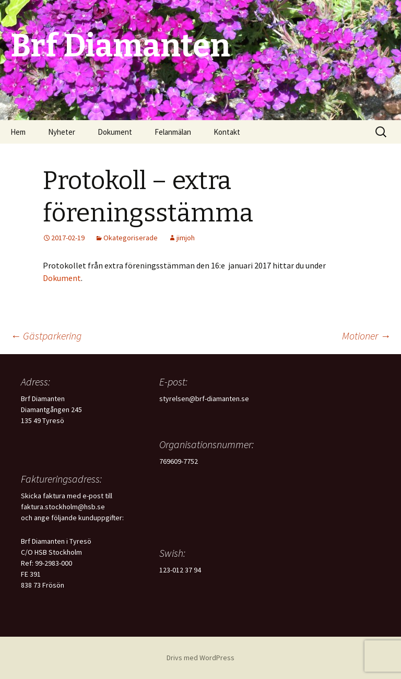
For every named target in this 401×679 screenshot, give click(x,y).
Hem (18, 132)
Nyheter (61, 132)
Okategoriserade (130, 237)
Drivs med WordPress (200, 657)
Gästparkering (45, 335)
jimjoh (185, 237)
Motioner (366, 335)
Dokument (115, 132)
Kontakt (227, 132)
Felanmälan (173, 132)
